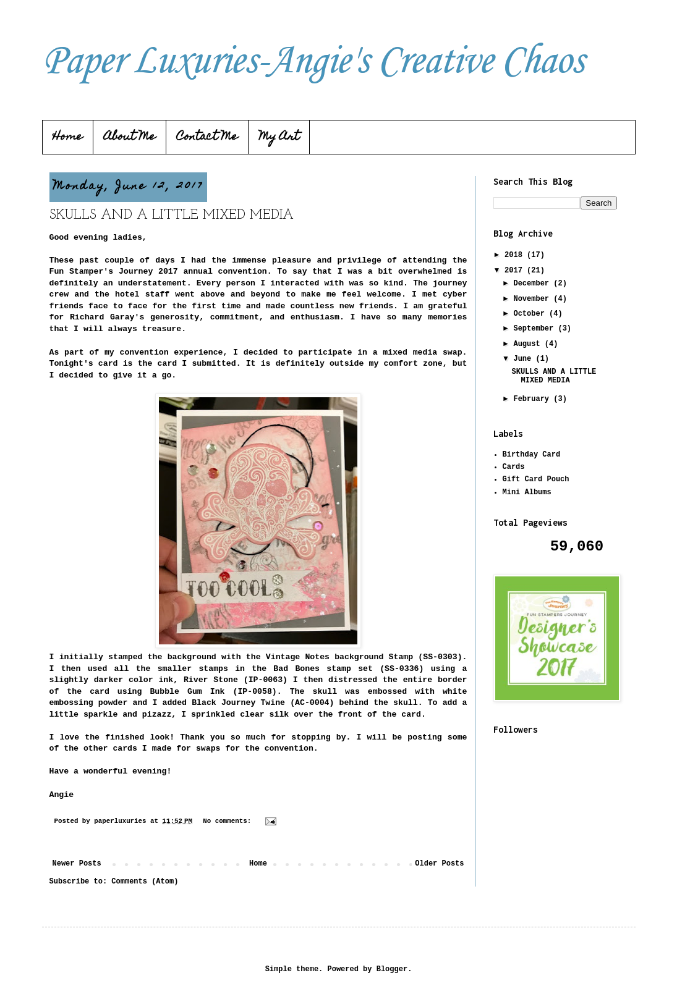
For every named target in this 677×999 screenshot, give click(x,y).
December (533, 283)
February (533, 399)
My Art (279, 137)
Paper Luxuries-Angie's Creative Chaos (313, 61)
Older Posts (439, 863)
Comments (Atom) (144, 881)
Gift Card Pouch (536, 479)
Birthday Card (532, 454)
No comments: (229, 821)
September (535, 328)
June (524, 359)
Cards (514, 467)
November (533, 299)
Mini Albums (527, 492)
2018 (516, 255)
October (531, 314)
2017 (516, 270)
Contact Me (207, 137)
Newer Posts (77, 863)
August (528, 344)
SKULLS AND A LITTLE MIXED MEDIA (171, 215)
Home (68, 137)
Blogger (392, 969)
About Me (130, 137)
